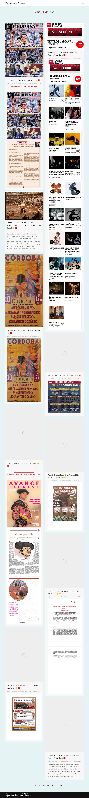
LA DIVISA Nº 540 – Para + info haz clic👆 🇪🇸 (23, 80)
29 (48, 786)
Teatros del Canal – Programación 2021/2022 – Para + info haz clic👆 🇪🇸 (63, 54)
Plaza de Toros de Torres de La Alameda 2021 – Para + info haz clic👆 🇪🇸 (64, 476)
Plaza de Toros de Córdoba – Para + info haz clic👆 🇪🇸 (23, 332)
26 (35, 786)
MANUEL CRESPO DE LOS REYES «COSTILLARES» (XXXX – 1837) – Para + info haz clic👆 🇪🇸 (24, 225)
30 (52, 786)
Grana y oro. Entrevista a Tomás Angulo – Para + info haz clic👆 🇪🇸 (64, 592)
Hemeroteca (14, 83)
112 (61, 786)
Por (24, 83)
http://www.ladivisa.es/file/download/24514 (24, 86)
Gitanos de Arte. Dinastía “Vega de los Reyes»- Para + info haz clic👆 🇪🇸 (64, 757)
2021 (8, 83)
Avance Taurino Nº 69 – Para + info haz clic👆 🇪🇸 (23, 464)
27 (39, 786)
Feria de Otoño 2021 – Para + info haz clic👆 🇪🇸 (64, 375)
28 (44, 786)
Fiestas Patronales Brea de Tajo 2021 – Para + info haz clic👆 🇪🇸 (22, 687)
